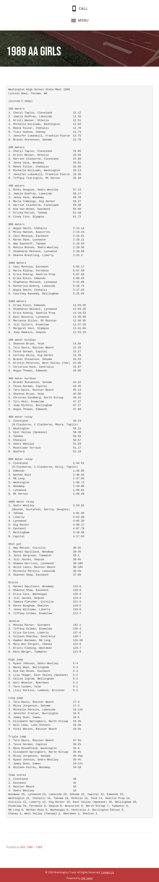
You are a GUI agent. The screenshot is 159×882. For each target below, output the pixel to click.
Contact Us (107, 872)
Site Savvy (87, 878)
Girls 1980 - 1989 (31, 847)
